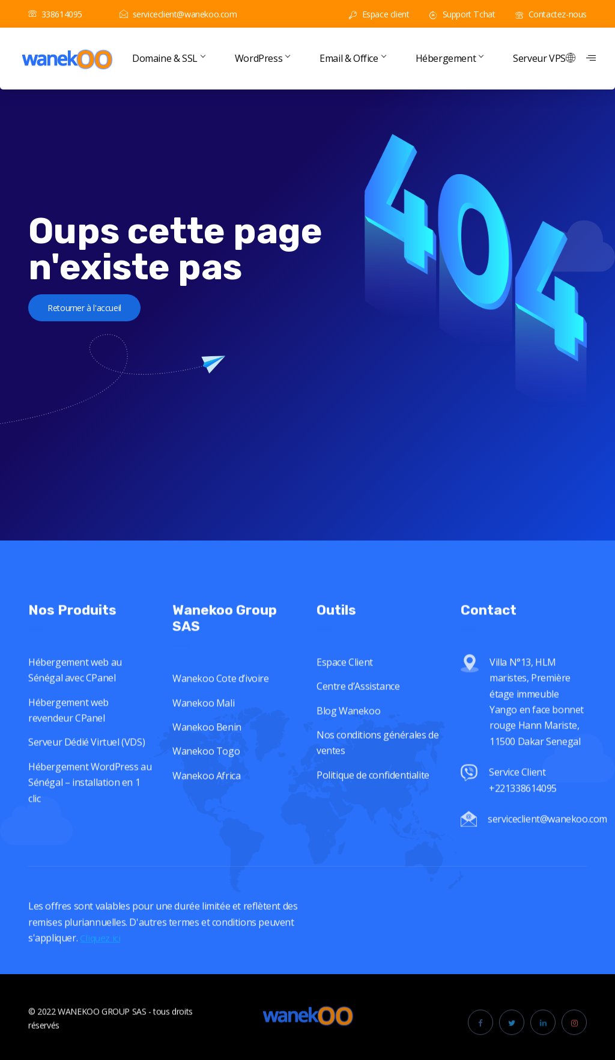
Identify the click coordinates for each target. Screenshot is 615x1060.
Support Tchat (462, 14)
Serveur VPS (539, 58)
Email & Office (352, 58)
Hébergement (449, 58)
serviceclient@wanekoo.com (178, 14)
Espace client (379, 14)
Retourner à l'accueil (98, 311)
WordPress (262, 58)
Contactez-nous (551, 14)
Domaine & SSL (168, 58)
